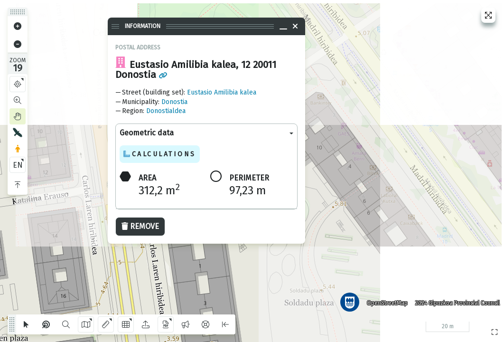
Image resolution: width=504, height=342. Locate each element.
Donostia (174, 102)
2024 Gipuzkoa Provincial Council (456, 301)
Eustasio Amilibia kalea (221, 92)
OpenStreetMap (385, 301)
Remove (140, 226)
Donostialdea (166, 111)
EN (18, 165)
